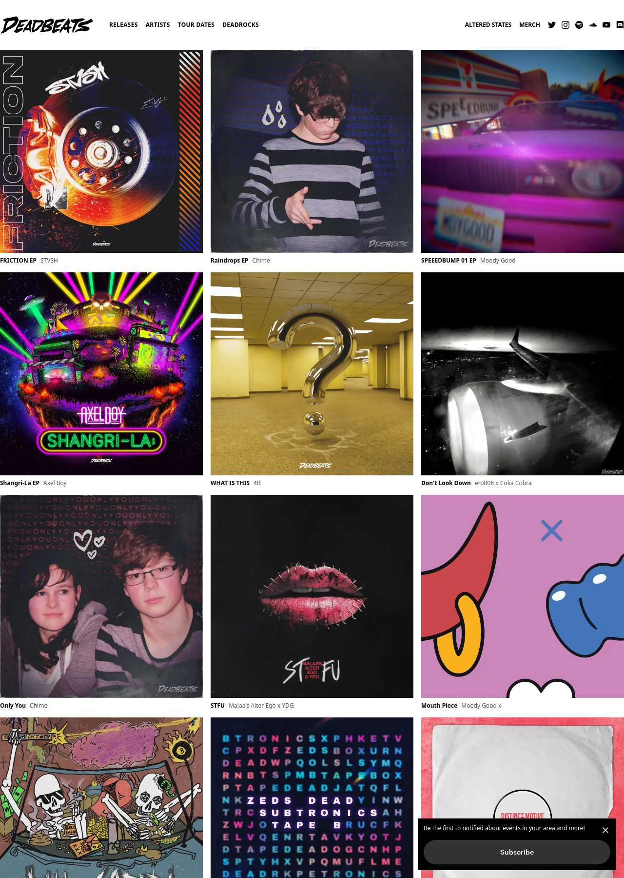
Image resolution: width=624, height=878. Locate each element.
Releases (123, 24)
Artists (158, 24)
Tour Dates (196, 24)
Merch (529, 25)
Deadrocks (240, 24)
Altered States (488, 25)
